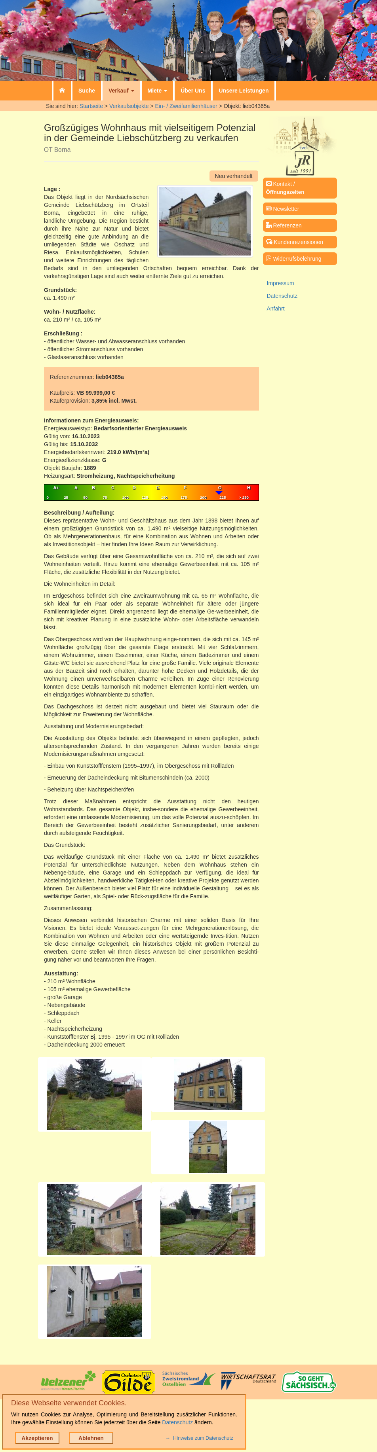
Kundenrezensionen (294, 242)
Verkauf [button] (121, 90)
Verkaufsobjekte (129, 106)
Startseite (91, 106)
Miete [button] (158, 90)
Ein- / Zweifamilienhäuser (186, 106)
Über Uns (193, 90)
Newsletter (282, 209)
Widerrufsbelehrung (294, 259)
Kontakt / (285, 188)
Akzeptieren (37, 1438)
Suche (86, 90)
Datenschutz (282, 296)
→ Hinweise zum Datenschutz (199, 1438)
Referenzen (284, 225)
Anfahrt (276, 308)
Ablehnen (91, 1438)
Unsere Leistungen (243, 90)
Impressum (280, 283)
